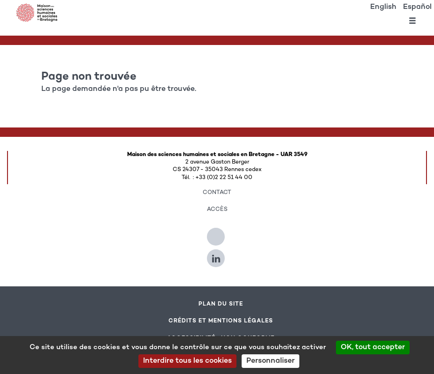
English (383, 7)
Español (417, 7)
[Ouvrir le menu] (412, 22)
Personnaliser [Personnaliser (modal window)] (270, 361)
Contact (217, 192)
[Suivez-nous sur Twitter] (217, 233)
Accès (217, 209)
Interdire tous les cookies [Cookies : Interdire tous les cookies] (187, 361)
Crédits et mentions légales (220, 321)
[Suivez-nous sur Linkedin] (217, 254)
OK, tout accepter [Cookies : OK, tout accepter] (373, 347)
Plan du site (220, 304)
